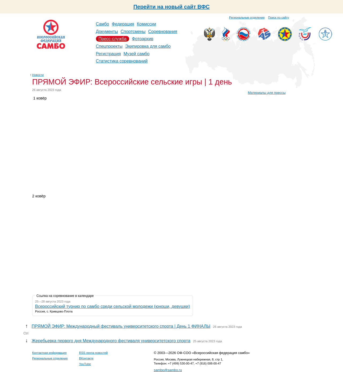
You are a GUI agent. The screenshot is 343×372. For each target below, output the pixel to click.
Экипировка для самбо (148, 46)
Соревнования (162, 31)
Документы (107, 31)
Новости (38, 74)
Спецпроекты (109, 46)
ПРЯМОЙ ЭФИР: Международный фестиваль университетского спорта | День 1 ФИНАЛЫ (121, 326)
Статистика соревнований (122, 61)
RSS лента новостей (93, 352)
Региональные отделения (246, 17)
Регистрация (108, 53)
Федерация (123, 24)
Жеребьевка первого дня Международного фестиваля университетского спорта (111, 340)
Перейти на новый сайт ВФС (171, 6)
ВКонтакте (86, 358)
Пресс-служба (113, 38)
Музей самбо (137, 53)
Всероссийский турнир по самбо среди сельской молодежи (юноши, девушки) (112, 306)
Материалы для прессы (267, 93)
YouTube (85, 364)
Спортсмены (133, 31)
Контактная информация (49, 352)
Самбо (102, 24)
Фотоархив (142, 38)
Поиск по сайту (278, 17)
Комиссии (146, 24)
